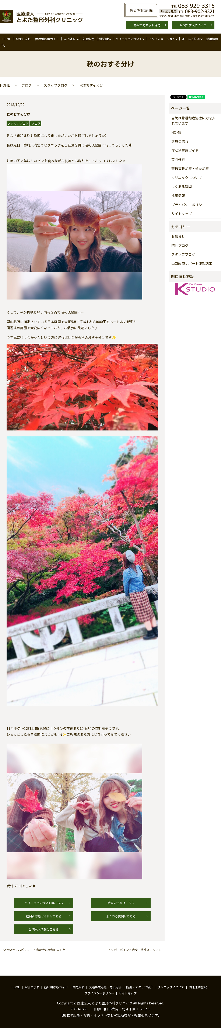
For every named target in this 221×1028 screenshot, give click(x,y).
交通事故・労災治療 (95, 39)
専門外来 (69, 39)
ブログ (27, 85)
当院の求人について (193, 25)
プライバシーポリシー (188, 204)
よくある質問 (190, 39)
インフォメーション (161, 39)
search (5, 45)
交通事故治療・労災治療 (190, 168)
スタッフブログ (55, 85)
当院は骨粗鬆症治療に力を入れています (193, 120)
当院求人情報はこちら (44, 929)
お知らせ (178, 236)
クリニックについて (128, 39)
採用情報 (212, 39)
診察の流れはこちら (121, 903)
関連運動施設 (198, 987)
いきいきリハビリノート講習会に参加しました (34, 950)
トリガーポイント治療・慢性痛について (134, 950)
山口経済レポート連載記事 (191, 263)
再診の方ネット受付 (147, 25)
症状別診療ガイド (47, 39)
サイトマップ (181, 213)
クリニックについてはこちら (43, 903)
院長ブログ (179, 245)
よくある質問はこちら (121, 916)
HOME (6, 39)
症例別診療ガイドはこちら (44, 916)
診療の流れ (22, 39)
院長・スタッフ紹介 (139, 987)
